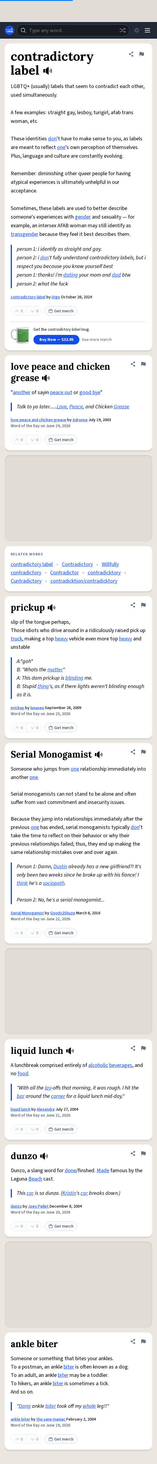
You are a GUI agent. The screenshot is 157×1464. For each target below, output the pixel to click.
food (23, 1073)
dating (70, 275)
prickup (17, 708)
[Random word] (122, 30)
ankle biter (20, 1419)
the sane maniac (50, 1419)
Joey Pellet (38, 1206)
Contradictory (77, 564)
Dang (25, 1406)
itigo (56, 297)
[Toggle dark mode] (136, 30)
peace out (61, 392)
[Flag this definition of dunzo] (143, 1153)
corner (58, 1096)
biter (69, 1367)
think (22, 883)
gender (83, 217)
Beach (35, 1179)
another (21, 392)
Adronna (80, 420)
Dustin (60, 866)
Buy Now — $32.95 (56, 340)
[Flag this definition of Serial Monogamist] (143, 752)
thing (43, 686)
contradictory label (28, 297)
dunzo (16, 1206)
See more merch (97, 340)
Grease (121, 406)
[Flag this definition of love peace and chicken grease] (143, 364)
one (61, 147)
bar (20, 1096)
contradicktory (104, 572)
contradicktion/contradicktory (83, 581)
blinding (74, 678)
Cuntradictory (26, 581)
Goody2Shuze (62, 913)
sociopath (53, 883)
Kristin (69, 1193)
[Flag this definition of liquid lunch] (143, 1048)
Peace (76, 406)
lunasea (37, 708)
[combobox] (73, 30)
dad (116, 275)
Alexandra (46, 1109)
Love (62, 406)
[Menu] (147, 30)
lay (48, 1088)
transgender (24, 234)
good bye (89, 392)
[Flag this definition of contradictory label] (141, 54)
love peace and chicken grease (38, 420)
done (70, 1170)
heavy (61, 638)
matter (55, 669)
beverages (120, 1065)
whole (89, 1406)
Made (103, 1170)
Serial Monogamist (27, 913)
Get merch (60, 311)
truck (16, 638)
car (30, 1193)
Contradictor (64, 572)
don (52, 138)
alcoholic (98, 1065)
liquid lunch (20, 1109)
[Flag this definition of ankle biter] (143, 1341)
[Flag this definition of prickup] (143, 605)
